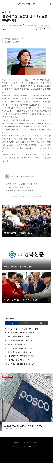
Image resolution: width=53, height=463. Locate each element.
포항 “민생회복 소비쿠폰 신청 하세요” (20, 190)
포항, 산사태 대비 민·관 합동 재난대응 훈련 (21, 184)
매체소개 (15, 442)
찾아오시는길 (36, 442)
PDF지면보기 (25, 442)
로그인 (0, 5)
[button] (49, 377)
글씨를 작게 (37, 29)
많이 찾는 (10, 318)
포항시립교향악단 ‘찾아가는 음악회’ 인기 (21, 187)
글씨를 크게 (40, 29)
